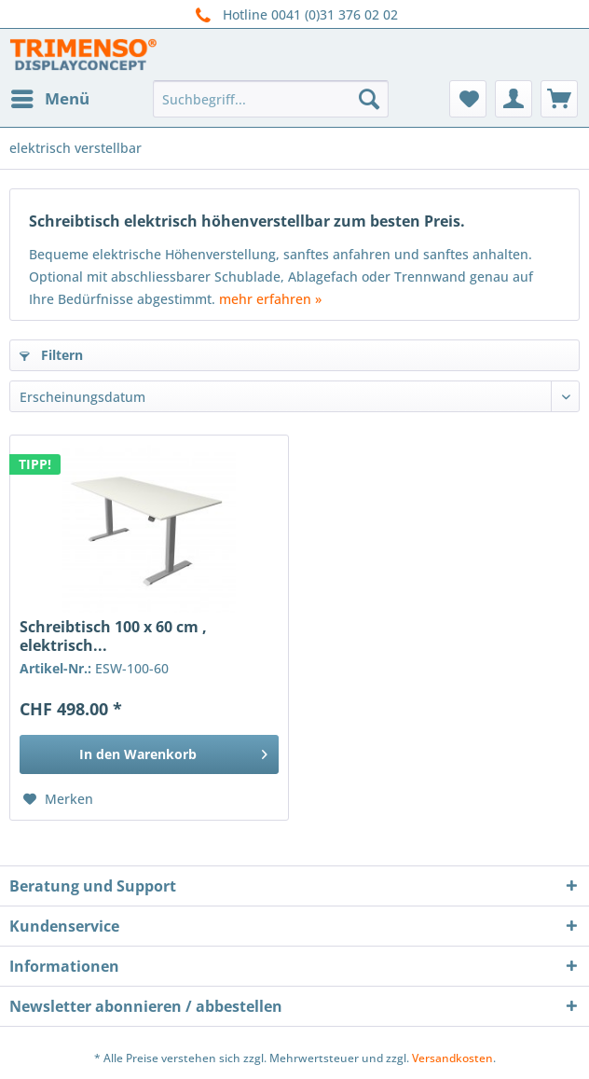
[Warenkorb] (559, 99)
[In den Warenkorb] (149, 754)
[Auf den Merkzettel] (58, 799)
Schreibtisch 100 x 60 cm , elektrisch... (113, 636)
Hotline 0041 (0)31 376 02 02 (294, 15)
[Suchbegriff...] (271, 99)
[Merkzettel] (467, 99)
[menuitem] (49, 99)
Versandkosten (452, 1058)
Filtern (51, 355)
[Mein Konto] (513, 99)
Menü (50, 96)
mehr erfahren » (270, 299)
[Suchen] (369, 99)
